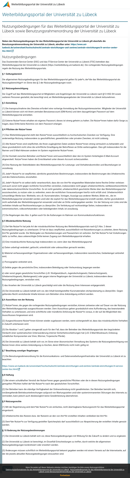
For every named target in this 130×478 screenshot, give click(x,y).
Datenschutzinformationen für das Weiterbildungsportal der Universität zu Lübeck (37, 470)
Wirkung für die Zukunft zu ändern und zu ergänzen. (101, 436)
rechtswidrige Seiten (85, 205)
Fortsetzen (65, 475)
